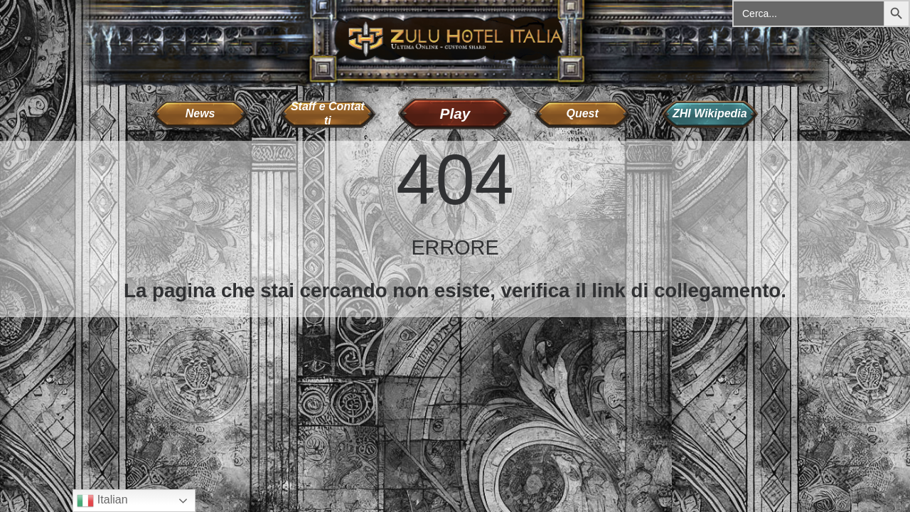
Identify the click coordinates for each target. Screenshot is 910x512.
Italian (102, 500)
